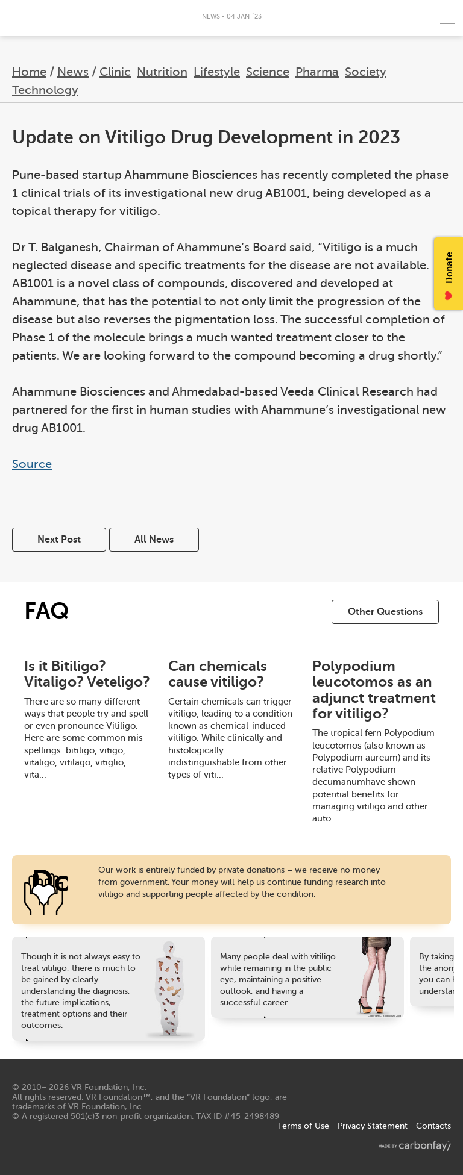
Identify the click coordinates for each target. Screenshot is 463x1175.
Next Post (59, 539)
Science (267, 72)
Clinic (115, 72)
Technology (45, 90)
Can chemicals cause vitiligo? (217, 674)
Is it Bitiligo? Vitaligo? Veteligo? (87, 674)
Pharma (317, 72)
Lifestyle (217, 72)
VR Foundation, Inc (108, 1087)
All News (154, 539)
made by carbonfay (415, 1146)
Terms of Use (303, 1125)
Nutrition (162, 72)
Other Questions (385, 611)
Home (29, 72)
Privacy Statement (373, 1125)
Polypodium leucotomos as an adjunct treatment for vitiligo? (374, 690)
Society (365, 72)
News (73, 72)
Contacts (433, 1125)
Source (32, 464)
